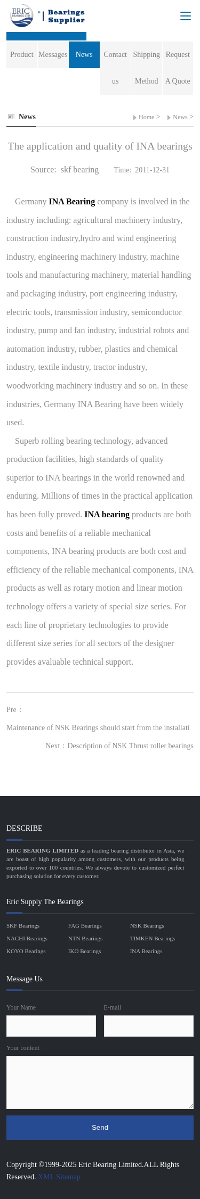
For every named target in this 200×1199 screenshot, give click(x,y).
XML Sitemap (59, 1177)
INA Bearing (73, 201)
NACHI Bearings (26, 938)
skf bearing (80, 169)
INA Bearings (146, 951)
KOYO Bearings (26, 951)
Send (100, 1127)
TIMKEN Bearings (152, 938)
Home (146, 117)
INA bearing (108, 514)
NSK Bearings (147, 925)
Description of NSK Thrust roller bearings (130, 746)
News (180, 117)
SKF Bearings (22, 925)
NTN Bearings (85, 938)
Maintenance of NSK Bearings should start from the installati (98, 728)
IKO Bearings (84, 951)
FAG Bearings (85, 925)
